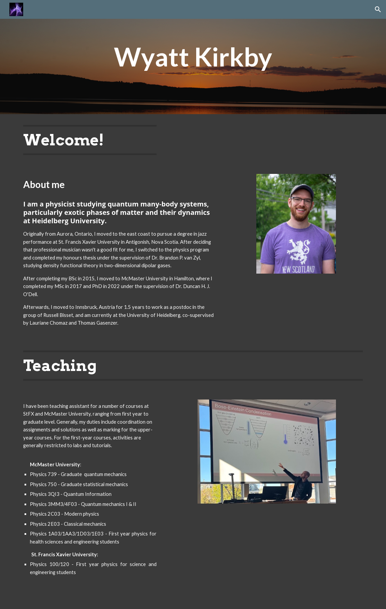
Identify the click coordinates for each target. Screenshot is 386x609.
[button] (378, 9)
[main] (193, 57)
